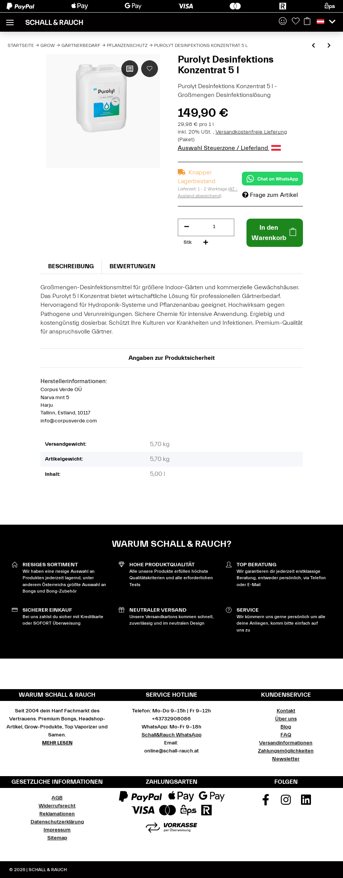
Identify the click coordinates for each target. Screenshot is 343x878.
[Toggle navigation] (10, 19)
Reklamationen (57, 814)
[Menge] (214, 227)
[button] (282, 21)
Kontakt (286, 711)
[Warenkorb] (307, 21)
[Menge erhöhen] (205, 242)
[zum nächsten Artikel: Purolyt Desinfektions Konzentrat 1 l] (329, 46)
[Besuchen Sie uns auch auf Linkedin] (306, 802)
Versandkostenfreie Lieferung (251, 132)
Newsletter (286, 759)
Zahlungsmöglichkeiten (286, 751)
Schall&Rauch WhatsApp (171, 735)
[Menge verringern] (186, 227)
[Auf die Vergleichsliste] (129, 68)
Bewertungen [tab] (132, 266)
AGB (57, 798)
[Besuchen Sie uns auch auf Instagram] (286, 802)
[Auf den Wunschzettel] (149, 68)
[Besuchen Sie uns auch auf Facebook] (266, 802)
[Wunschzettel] (295, 21)
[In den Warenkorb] (274, 233)
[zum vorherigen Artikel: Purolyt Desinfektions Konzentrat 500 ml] (313, 46)
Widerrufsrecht (57, 806)
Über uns (286, 719)
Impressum (57, 830)
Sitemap (57, 838)
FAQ (285, 735)
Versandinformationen (285, 743)
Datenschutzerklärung (57, 822)
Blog (285, 727)
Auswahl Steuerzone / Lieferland (229, 148)
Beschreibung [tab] (71, 266)
